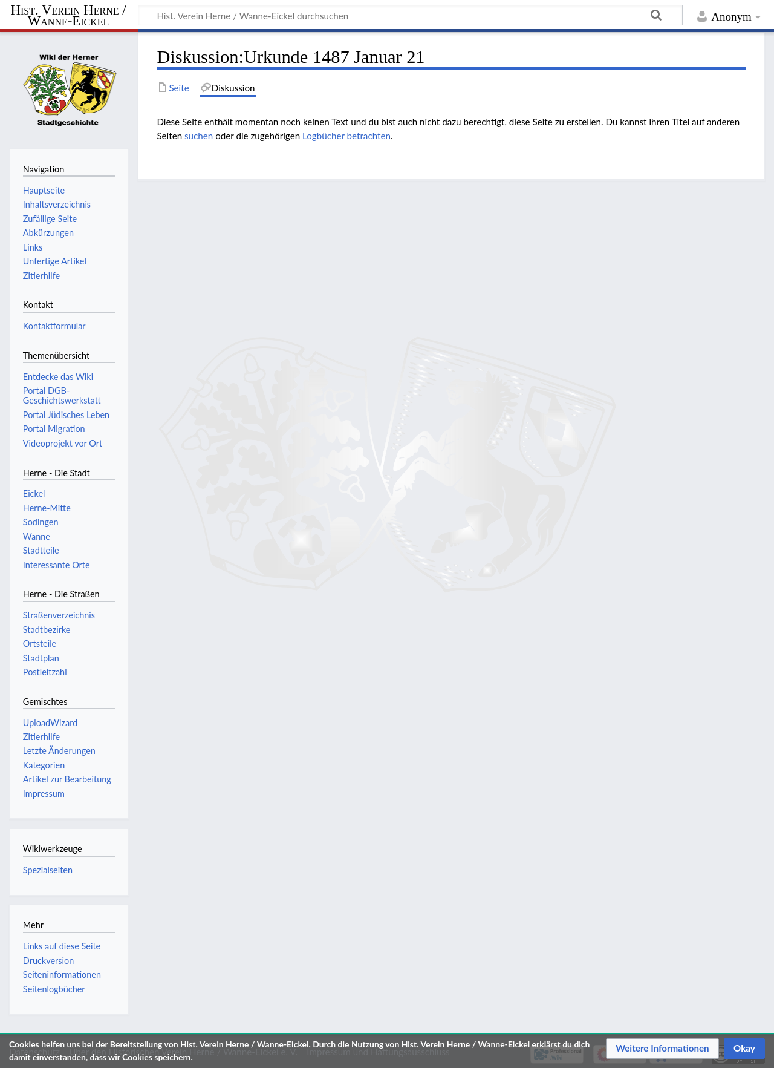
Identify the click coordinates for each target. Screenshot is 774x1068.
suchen (198, 135)
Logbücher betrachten (346, 135)
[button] (662, 1048)
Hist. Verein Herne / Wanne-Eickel (68, 16)
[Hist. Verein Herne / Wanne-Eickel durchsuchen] (410, 15)
